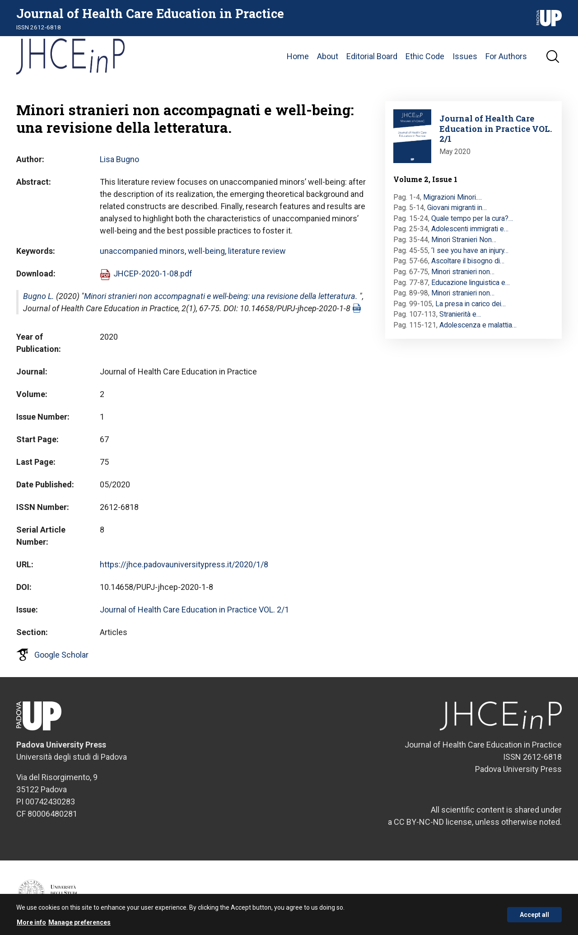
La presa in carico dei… (470, 303)
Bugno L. (38, 296)
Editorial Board (371, 56)
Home (298, 56)
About (327, 56)
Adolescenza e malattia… (478, 325)
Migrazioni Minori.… (452, 197)
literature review (257, 251)
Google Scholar (61, 654)
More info (31, 926)
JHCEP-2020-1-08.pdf (152, 273)
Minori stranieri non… (462, 271)
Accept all (534, 917)
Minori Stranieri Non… (463, 239)
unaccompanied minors (142, 251)
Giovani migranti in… (457, 207)
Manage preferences (79, 926)
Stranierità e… (460, 314)
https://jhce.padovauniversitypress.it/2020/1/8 (184, 564)
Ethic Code (425, 56)
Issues (464, 56)
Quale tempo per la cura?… (472, 218)
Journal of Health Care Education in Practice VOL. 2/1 (194, 609)
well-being (206, 251)
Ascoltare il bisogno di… (467, 261)
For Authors (506, 56)
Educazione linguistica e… (470, 282)
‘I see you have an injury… (469, 250)
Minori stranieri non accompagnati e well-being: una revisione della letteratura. (221, 296)
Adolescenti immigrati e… (469, 228)
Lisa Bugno (119, 159)
